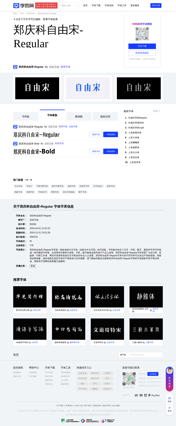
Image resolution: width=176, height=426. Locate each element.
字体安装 (33, 372)
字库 (107, 378)
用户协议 (88, 405)
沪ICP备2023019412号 (75, 415)
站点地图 (116, 405)
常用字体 (82, 378)
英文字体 (49, 376)
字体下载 (96, 5)
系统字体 (95, 373)
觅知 (53, 411)
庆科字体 (31, 13)
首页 (85, 5)
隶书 (95, 383)
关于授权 (33, 376)
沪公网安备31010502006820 (98, 415)
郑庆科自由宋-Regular (31, 126)
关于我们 (60, 405)
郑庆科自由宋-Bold (29, 143)
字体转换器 (65, 372)
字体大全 (49, 384)
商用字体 (65, 67)
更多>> (156, 111)
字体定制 (109, 5)
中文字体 (49, 372)
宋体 (33, 266)
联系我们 (69, 405)
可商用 (107, 373)
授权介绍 (17, 376)
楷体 (82, 383)
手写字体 (82, 389)
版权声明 (106, 405)
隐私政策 (97, 405)
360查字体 (65, 376)
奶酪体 (95, 389)
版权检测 (64, 384)
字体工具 (122, 5)
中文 (22, 13)
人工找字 (64, 380)
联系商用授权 (142, 53)
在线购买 (17, 372)
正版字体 (82, 373)
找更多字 (107, 389)
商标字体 (95, 378)
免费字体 (49, 380)
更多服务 (134, 5)
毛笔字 (107, 383)
